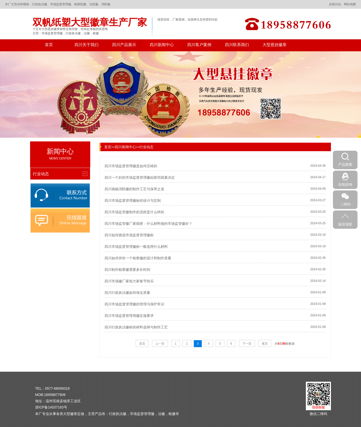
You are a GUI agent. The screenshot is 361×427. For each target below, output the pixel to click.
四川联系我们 (237, 45)
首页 (49, 45)
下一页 (246, 343)
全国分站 (335, 4)
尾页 (265, 343)
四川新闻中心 (162, 45)
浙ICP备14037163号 (51, 407)
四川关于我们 (86, 45)
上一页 (159, 343)
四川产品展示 (124, 45)
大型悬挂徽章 (274, 45)
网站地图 (350, 4)
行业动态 (146, 147)
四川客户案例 (199, 45)
